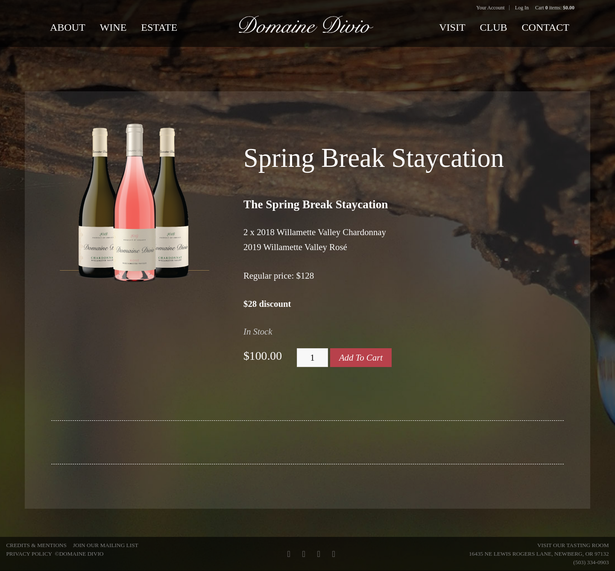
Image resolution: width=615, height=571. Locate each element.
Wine (113, 27)
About (67, 27)
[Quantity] (312, 357)
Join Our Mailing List (105, 545)
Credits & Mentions (36, 545)
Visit (452, 27)
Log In (522, 8)
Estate (159, 27)
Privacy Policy (29, 554)
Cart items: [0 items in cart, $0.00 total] (554, 8)
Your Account (490, 8)
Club (493, 27)
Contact (545, 27)
